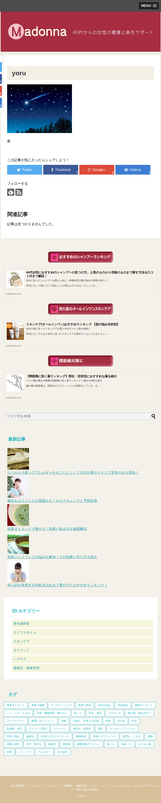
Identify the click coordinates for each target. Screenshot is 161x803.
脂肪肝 (52, 744)
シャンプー (24, 751)
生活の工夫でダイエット (55, 736)
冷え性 (121, 720)
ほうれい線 (144, 744)
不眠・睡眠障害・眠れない (52, 713)
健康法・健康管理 (26, 668)
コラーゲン (59, 728)
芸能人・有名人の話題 (86, 720)
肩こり (78, 713)
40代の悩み (104, 705)
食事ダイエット (16, 705)
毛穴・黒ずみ (34, 744)
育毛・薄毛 (95, 713)
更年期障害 (21, 623)
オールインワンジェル (122, 728)
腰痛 (150, 736)
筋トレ (111, 744)
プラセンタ (114, 713)
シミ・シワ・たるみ (18, 713)
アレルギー (44, 751)
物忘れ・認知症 (82, 728)
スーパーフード (16, 720)
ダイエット (21, 650)
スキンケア (21, 641)
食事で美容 (84, 705)
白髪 (108, 720)
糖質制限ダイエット (88, 744)
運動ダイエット (144, 705)
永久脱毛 (62, 751)
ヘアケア (19, 659)
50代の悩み (13, 736)
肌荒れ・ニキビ (132, 736)
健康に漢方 (13, 744)
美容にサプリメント (104, 736)
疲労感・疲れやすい (139, 713)
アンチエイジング (61, 705)
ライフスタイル (24, 632)
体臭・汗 (126, 744)
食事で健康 (37, 705)
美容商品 (123, 705)
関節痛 (66, 744)
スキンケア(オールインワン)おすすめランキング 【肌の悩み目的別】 (73, 324)
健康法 (30, 736)
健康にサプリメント (43, 720)
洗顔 (100, 728)
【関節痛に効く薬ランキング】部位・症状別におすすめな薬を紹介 (71, 376)
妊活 (134, 720)
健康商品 (81, 736)
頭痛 (9, 751)
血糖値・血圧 (14, 728)
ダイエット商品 (38, 728)
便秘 (63, 720)
